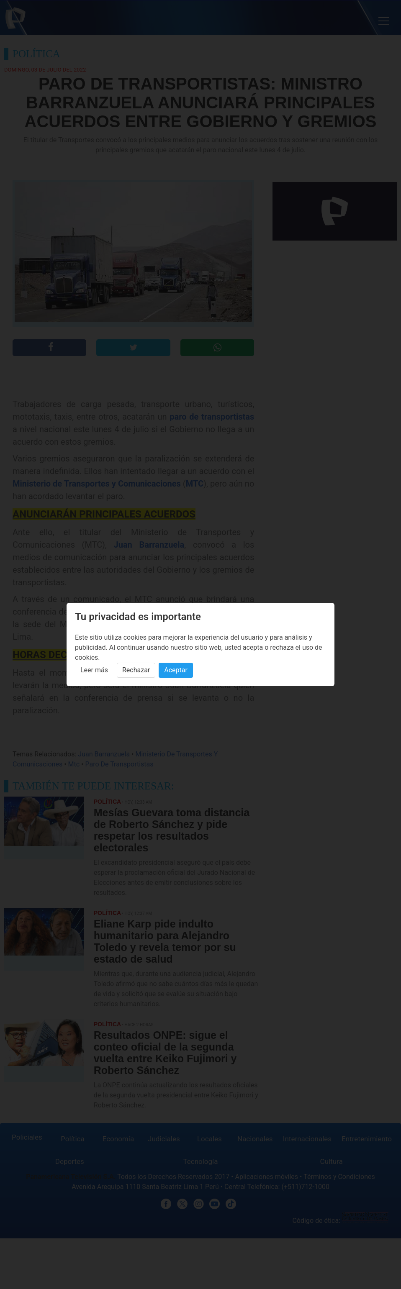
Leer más (94, 670)
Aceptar (176, 670)
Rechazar (136, 670)
